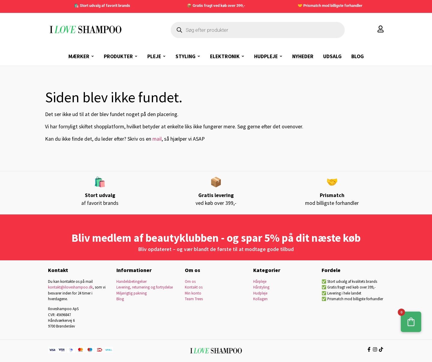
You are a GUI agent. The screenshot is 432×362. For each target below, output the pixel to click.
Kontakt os (193, 287)
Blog (120, 298)
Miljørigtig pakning (131, 293)
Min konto (193, 293)
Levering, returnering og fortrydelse (144, 287)
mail (157, 139)
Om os (190, 281)
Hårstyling (261, 287)
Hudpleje (260, 293)
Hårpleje (259, 281)
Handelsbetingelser (131, 281)
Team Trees (194, 298)
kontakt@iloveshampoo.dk (70, 287)
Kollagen (260, 298)
